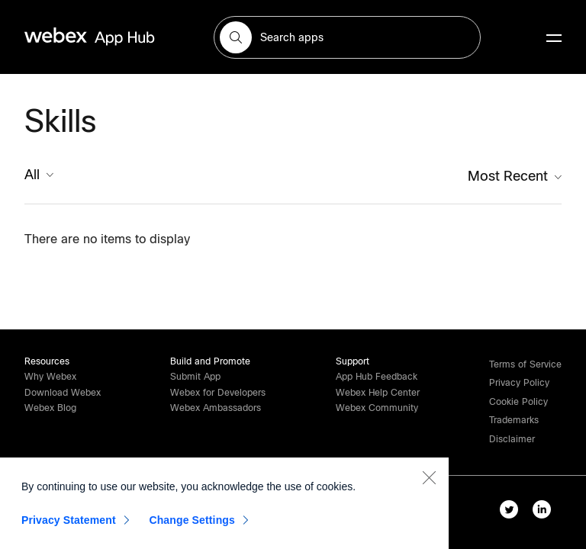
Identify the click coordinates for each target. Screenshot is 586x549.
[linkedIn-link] (545, 512)
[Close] (428, 480)
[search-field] (347, 37)
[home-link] (119, 37)
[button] (236, 37)
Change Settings (192, 523)
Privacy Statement (68, 523)
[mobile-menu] (554, 38)
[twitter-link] (512, 512)
